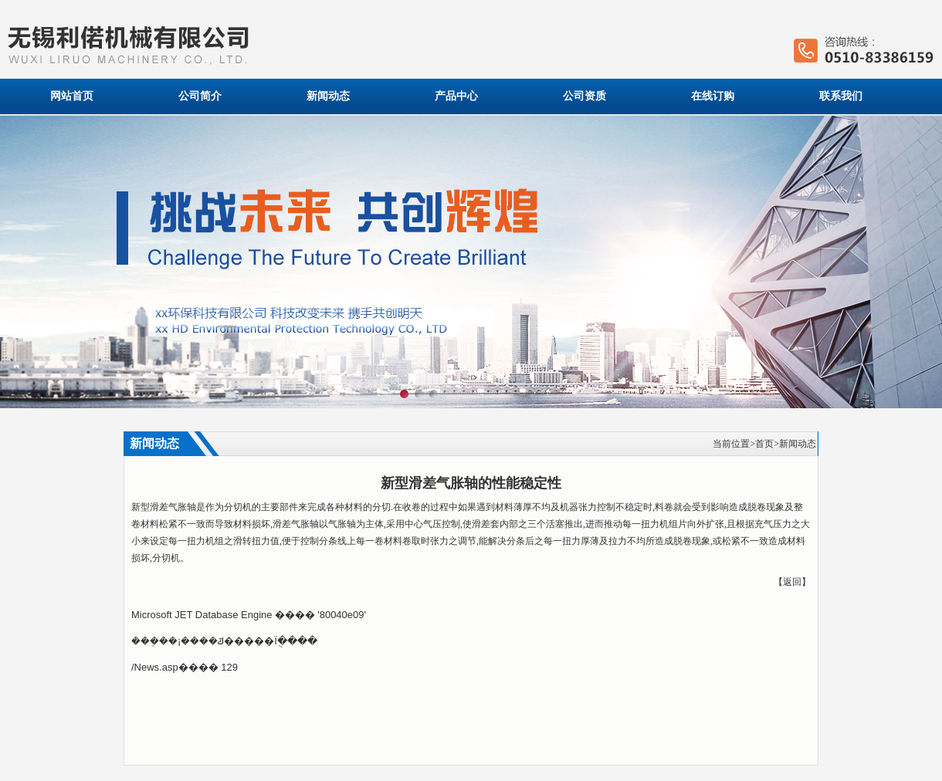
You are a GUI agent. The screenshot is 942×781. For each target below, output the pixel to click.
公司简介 (200, 96)
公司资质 (584, 96)
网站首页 (71, 96)
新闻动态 (328, 96)
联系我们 (840, 96)
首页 (764, 443)
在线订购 (712, 96)
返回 (792, 581)
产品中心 (456, 96)
